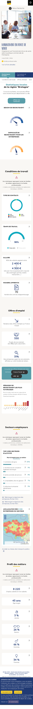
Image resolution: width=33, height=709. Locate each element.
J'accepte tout (6, 692)
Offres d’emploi (22, 80)
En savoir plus (13, 702)
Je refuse (18, 692)
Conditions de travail (8, 80)
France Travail (17, 372)
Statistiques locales (6, 75)
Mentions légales (9, 673)
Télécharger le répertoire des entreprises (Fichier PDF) (12, 502)
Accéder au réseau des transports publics (15, 549)
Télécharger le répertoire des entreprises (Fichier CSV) (12, 498)
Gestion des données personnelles (20, 672)
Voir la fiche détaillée (8, 65)
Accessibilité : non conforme (16, 674)
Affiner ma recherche (16, 100)
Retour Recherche (18, 8)
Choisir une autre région (21, 673)
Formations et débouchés (21, 75)
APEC (14, 376)
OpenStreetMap (20, 542)
